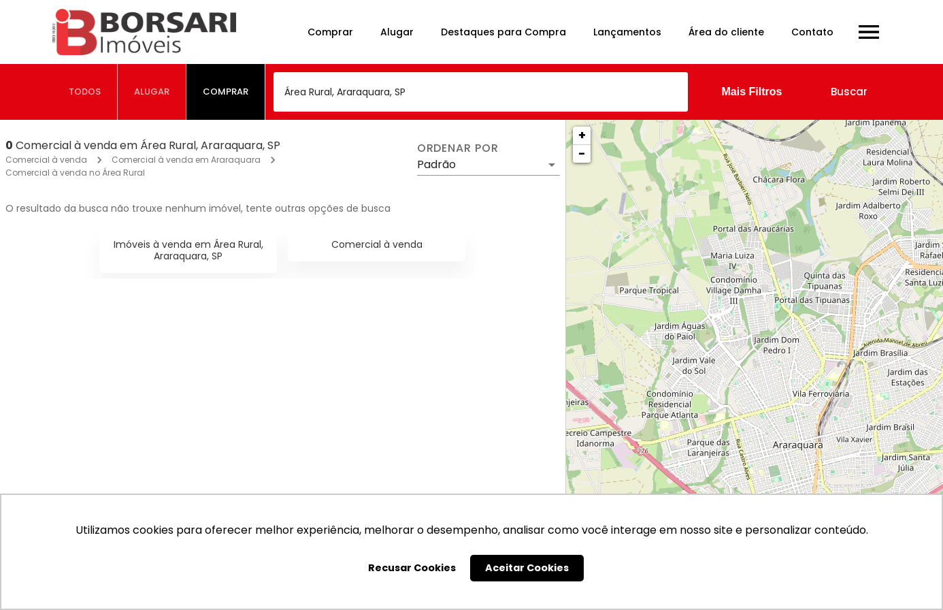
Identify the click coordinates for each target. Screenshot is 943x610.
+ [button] (582, 135)
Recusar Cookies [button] (412, 568)
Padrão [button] (436, 164)
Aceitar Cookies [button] (527, 568)
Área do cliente (726, 32)
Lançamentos (627, 32)
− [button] (581, 153)
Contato (812, 32)
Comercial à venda (46, 159)
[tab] (85, 92)
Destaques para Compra (503, 32)
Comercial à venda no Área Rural (75, 172)
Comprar (330, 32)
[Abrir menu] (869, 32)
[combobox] (481, 92)
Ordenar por (458, 148)
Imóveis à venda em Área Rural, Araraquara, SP (188, 250)
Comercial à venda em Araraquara (186, 159)
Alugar (397, 32)
